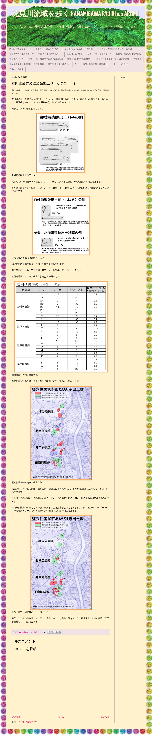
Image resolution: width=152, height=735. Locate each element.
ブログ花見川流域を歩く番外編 (79, 49)
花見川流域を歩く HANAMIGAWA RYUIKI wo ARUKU (75, 14)
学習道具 (137, 59)
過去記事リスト (53, 49)
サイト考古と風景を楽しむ (99, 54)
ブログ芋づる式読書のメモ (50, 54)
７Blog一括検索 (16, 69)
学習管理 (13, 59)
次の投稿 (16, 717)
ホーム (61, 717)
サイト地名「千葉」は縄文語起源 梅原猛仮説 (42, 59)
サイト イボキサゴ (119, 64)
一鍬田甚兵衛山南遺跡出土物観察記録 (111, 59)
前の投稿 (105, 717)
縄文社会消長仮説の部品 (59, 64)
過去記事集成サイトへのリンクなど (25, 49)
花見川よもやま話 (75, 54)
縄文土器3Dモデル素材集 (78, 59)
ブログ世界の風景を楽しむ (21, 54)
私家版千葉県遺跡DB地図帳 (128, 54)
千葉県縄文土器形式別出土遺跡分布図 (26, 64)
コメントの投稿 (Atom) (27, 722)
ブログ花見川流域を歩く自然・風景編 (114, 49)
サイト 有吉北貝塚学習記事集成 (90, 64)
